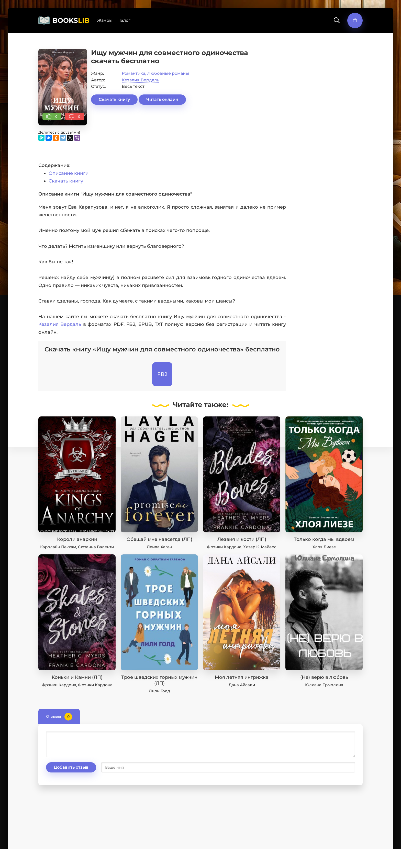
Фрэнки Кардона (224, 546)
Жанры (105, 20)
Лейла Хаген (159, 546)
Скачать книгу (114, 99)
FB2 (162, 374)
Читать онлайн (162, 99)
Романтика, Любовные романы (155, 73)
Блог (125, 20)
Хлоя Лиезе (324, 546)
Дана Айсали (242, 684)
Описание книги (68, 173)
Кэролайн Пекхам (58, 546)
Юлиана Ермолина (324, 684)
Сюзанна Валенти (96, 546)
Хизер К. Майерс (259, 546)
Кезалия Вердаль (140, 80)
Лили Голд (159, 691)
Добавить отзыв (71, 767)
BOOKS (71, 20)
